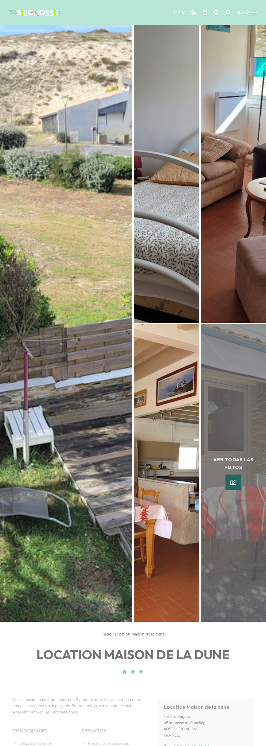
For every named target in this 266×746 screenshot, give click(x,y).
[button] (162, 12)
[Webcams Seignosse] (216, 12)
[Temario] (205, 12)
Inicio (106, 634)
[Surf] (193, 12)
